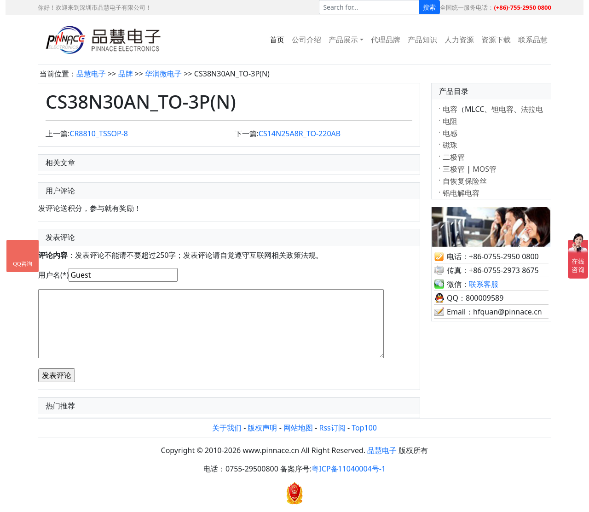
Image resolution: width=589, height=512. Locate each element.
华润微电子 (163, 74)
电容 (450, 109)
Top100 (364, 428)
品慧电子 (91, 74)
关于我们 (227, 428)
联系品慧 (533, 40)
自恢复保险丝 (465, 181)
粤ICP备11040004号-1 (349, 469)
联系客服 (483, 284)
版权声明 (262, 428)
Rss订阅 (332, 428)
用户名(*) (53, 275)
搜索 (429, 7)
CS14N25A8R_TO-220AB (300, 133)
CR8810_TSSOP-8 (98, 133)
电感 (450, 133)
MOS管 (485, 169)
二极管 (454, 157)
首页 (277, 40)
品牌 (125, 74)
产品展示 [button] (343, 40)
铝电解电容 (461, 193)
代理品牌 (385, 40)
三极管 (454, 169)
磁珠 (450, 145)
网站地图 (298, 428)
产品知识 (422, 40)
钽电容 (502, 109)
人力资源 (459, 40)
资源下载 (496, 40)
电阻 (450, 121)
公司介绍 (306, 40)
